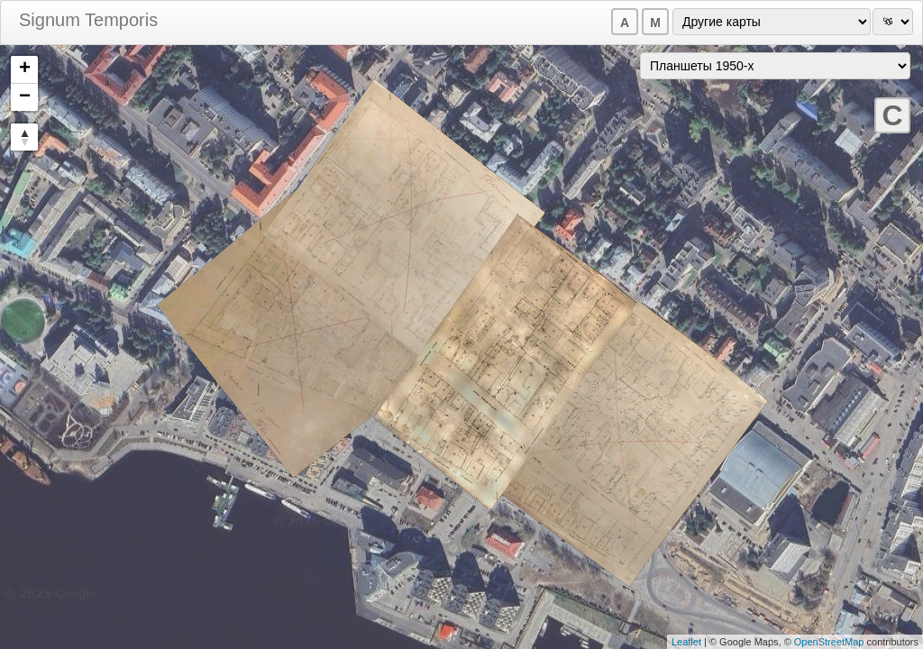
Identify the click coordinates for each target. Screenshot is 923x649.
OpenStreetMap (829, 641)
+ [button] (25, 69)
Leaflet (686, 641)
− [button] (25, 97)
